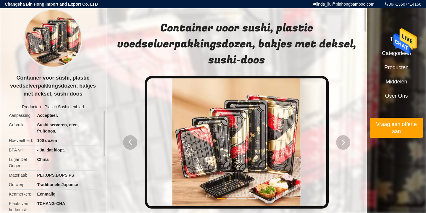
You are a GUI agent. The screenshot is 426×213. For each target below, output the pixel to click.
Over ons (396, 96)
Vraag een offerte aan (396, 127)
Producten (31, 106)
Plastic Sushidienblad (64, 106)
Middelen (396, 82)
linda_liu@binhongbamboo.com (345, 4)
